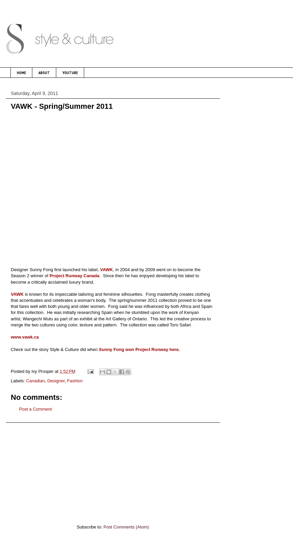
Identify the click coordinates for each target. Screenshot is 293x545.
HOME (21, 72)
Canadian (35, 380)
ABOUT (44, 72)
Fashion (75, 380)
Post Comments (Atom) (126, 527)
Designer (55, 380)
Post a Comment (35, 409)
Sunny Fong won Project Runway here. (139, 349)
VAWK (106, 269)
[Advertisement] (112, 470)
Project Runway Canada (74, 275)
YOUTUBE (70, 72)
